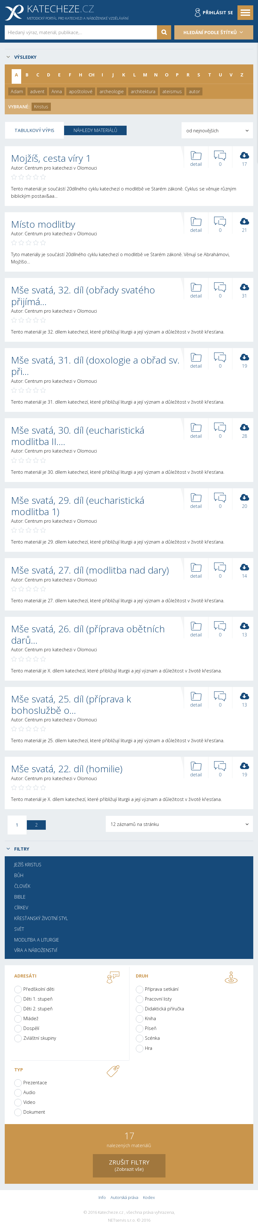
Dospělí (31, 1028)
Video (29, 1102)
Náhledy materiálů (95, 130)
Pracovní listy (158, 999)
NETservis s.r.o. (122, 1220)
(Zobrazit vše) (129, 1165)
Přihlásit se (218, 12)
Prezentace (35, 1083)
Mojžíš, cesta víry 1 (51, 158)
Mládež (31, 1018)
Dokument (34, 1112)
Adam (17, 91)
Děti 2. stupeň (38, 1009)
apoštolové (81, 91)
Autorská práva (124, 1197)
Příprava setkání (161, 989)
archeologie (111, 91)
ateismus (172, 91)
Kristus (41, 107)
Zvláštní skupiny (39, 1038)
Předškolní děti (38, 989)
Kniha (150, 1018)
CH (91, 75)
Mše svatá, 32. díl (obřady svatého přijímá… (83, 295)
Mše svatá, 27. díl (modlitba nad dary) (90, 569)
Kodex (149, 1197)
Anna (56, 91)
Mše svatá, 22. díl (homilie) (67, 768)
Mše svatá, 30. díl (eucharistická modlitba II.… (77, 436)
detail (196, 159)
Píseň (151, 1028)
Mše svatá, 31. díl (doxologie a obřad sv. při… (95, 365)
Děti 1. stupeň (38, 999)
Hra (148, 1048)
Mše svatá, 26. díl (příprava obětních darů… (88, 634)
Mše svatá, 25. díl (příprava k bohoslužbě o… (71, 704)
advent (37, 91)
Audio (29, 1092)
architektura (143, 91)
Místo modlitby (43, 224)
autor (194, 91)
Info (102, 1197)
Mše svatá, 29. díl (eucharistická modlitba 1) (77, 506)
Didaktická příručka (164, 1009)
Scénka (152, 1038)
